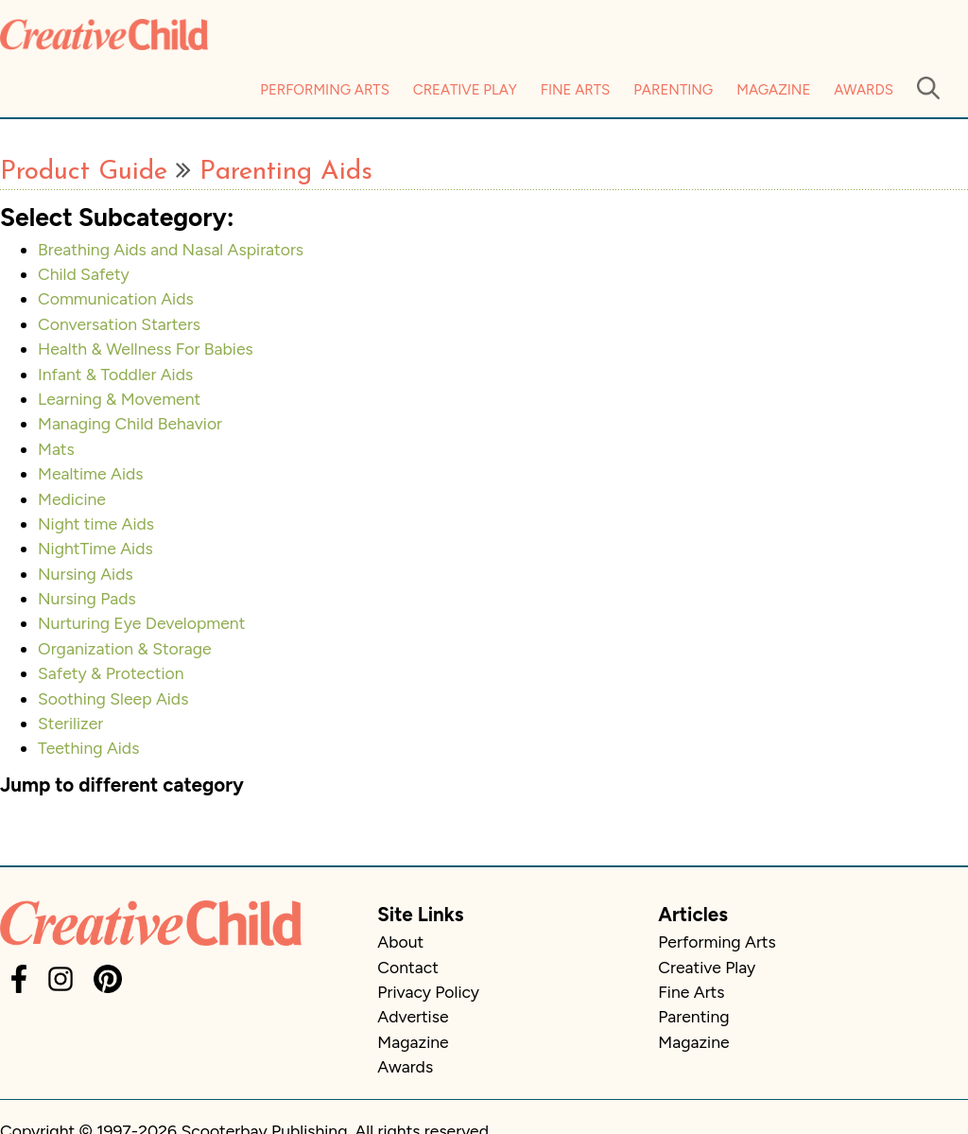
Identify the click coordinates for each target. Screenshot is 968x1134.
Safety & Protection (111, 673)
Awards (863, 89)
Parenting (673, 89)
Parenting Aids (285, 172)
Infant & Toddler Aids (115, 374)
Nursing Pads (87, 598)
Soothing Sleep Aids (113, 698)
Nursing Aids (85, 574)
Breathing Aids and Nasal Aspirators (170, 249)
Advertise (412, 1016)
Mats (56, 449)
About (400, 941)
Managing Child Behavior (130, 423)
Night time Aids (96, 523)
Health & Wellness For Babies (145, 348)
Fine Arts (575, 89)
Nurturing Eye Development (141, 623)
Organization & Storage (125, 648)
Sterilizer (70, 723)
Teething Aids (88, 748)
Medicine (72, 499)
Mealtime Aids (91, 473)
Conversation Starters (119, 324)
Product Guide (83, 172)
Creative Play (465, 89)
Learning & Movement (119, 399)
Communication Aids (116, 298)
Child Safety (84, 274)
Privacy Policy (428, 992)
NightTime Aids (95, 548)
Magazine (773, 89)
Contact (407, 967)
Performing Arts (324, 89)
